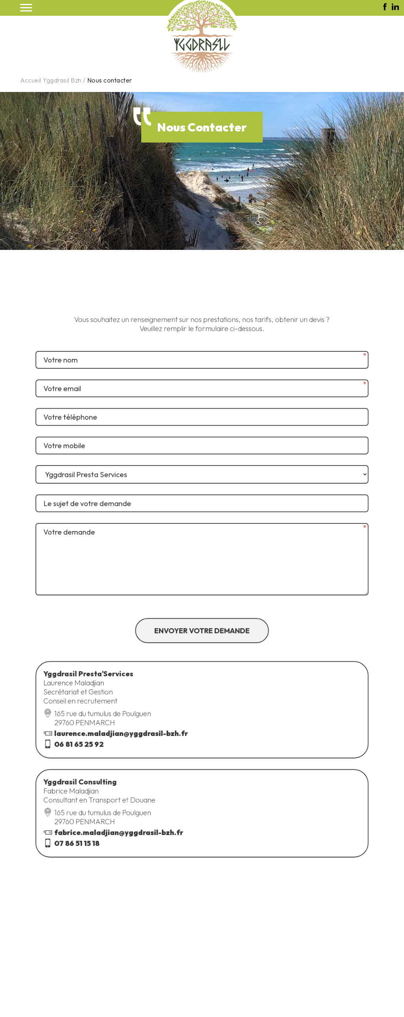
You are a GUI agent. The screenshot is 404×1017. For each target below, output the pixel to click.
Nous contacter (109, 80)
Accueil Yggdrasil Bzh (51, 80)
